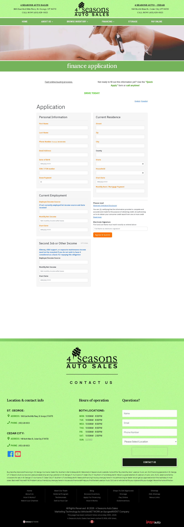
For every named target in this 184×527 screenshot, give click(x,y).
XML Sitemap (154, 494)
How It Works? (29, 497)
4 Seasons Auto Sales (107, 508)
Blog (92, 490)
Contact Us (149, 462)
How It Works (92, 500)
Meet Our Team (60, 490)
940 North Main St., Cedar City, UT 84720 (37, 438)
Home (24, 21)
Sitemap (154, 490)
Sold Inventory (123, 500)
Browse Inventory (77, 21)
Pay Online (156, 21)
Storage (132, 21)
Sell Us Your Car (61, 500)
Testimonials (60, 497)
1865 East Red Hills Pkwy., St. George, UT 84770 (39, 416)
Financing (108, 21)
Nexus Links (154, 497)
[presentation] (149, 451)
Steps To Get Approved (123, 490)
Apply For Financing (92, 497)
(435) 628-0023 (25, 422)
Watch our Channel (29, 500)
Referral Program (60, 494)
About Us (47, 21)
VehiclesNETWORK (90, 511)
